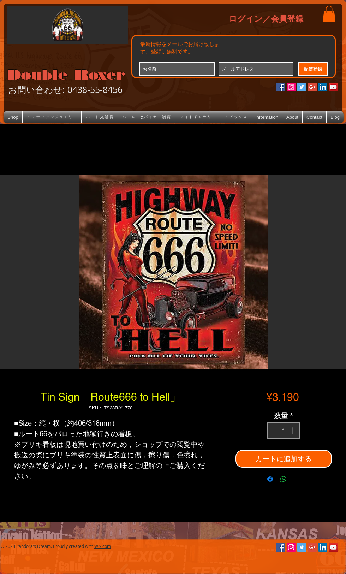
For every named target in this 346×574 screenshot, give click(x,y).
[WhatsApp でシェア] (283, 479)
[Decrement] (274, 430)
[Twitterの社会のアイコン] (301, 87)
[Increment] (293, 430)
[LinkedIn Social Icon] (322, 87)
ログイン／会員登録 (266, 18)
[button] (329, 14)
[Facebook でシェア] (270, 479)
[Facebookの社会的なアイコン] (280, 87)
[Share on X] (297, 479)
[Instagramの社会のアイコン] (291, 87)
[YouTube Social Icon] (333, 87)
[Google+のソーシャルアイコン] (312, 87)
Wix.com (102, 546)
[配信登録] (313, 69)
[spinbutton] (283, 430)
